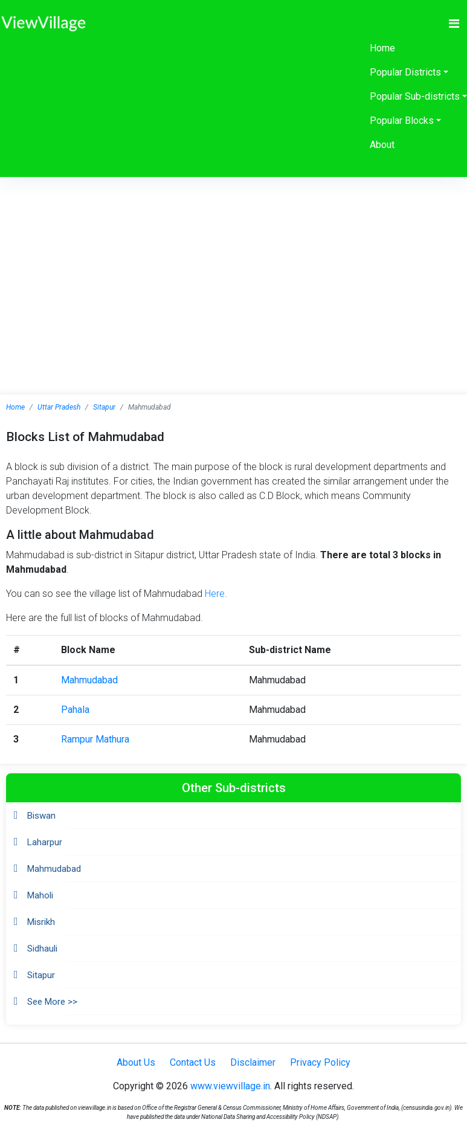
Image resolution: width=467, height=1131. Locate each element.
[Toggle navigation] (454, 23)
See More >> (52, 1001)
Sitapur (104, 407)
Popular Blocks (402, 120)
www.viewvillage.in (230, 1086)
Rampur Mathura (95, 739)
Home (382, 48)
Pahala (75, 709)
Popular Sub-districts (415, 96)
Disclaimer (252, 1062)
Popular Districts (405, 72)
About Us (136, 1062)
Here (215, 593)
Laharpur (44, 842)
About (382, 144)
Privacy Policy (320, 1062)
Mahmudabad (89, 680)
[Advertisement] (234, 267)
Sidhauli (42, 948)
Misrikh (41, 922)
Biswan (41, 815)
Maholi (40, 895)
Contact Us (193, 1062)
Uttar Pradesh (58, 407)
